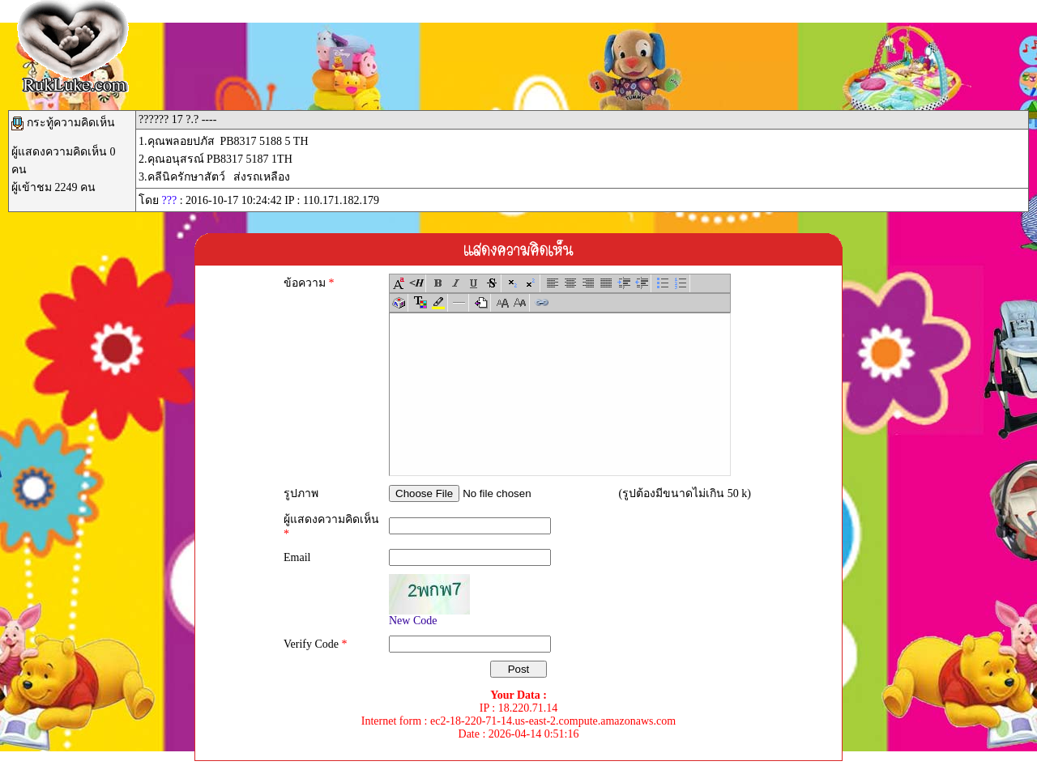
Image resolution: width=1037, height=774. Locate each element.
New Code (413, 621)
